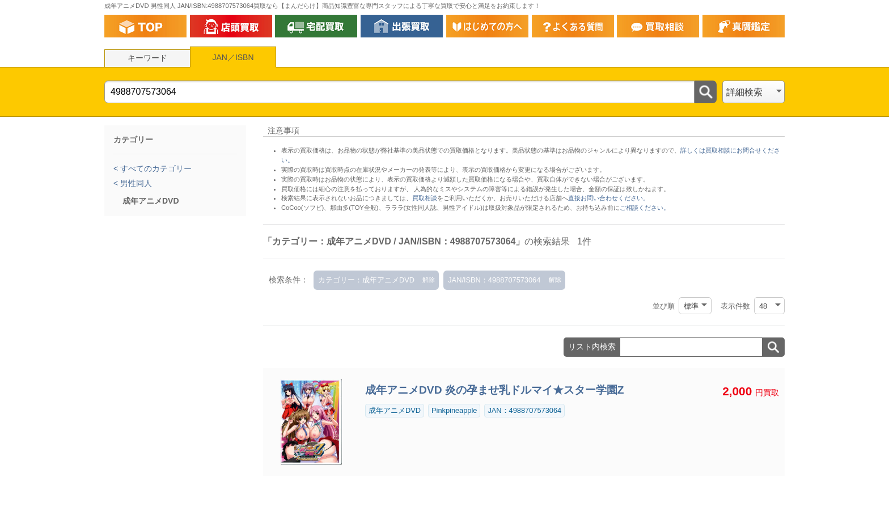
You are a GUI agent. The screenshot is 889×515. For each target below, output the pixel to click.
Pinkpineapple (454, 410)
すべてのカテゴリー (155, 168)
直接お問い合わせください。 (608, 198)
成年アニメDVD (395, 410)
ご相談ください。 (645, 207)
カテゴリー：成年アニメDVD (366, 280)
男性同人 (135, 183)
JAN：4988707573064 (524, 410)
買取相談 (424, 198)
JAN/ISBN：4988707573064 (494, 280)
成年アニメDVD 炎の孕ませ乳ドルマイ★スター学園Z (494, 390)
